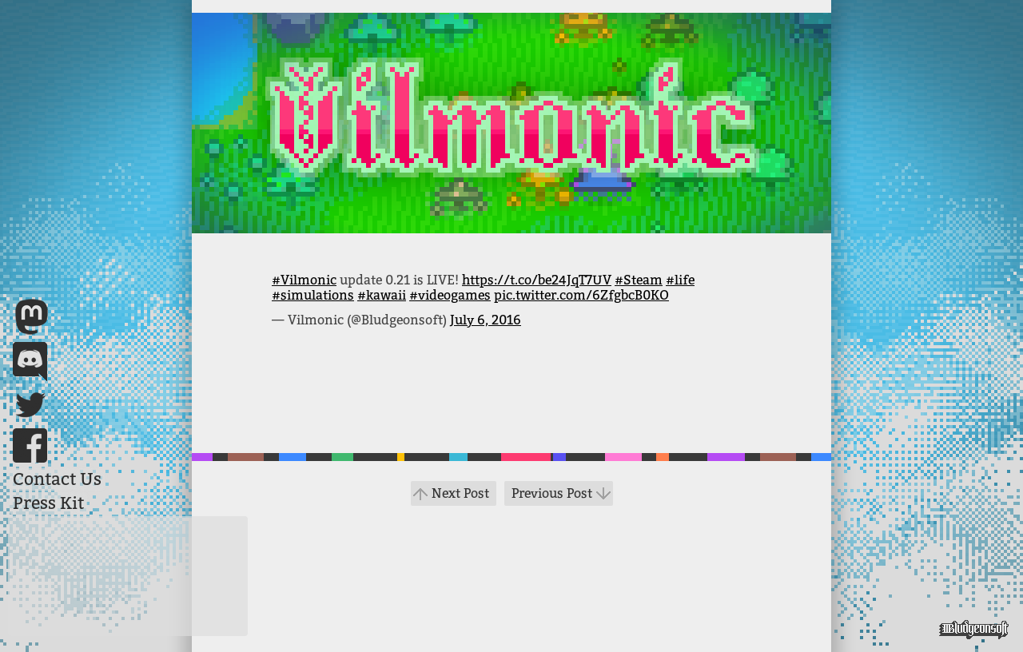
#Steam (639, 280)
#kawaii (381, 295)
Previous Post (552, 493)
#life (680, 280)
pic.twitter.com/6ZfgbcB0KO (581, 295)
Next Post (460, 493)
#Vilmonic (304, 280)
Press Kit (48, 503)
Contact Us (57, 479)
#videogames (450, 295)
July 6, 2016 (485, 320)
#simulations (313, 295)
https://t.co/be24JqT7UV (536, 280)
